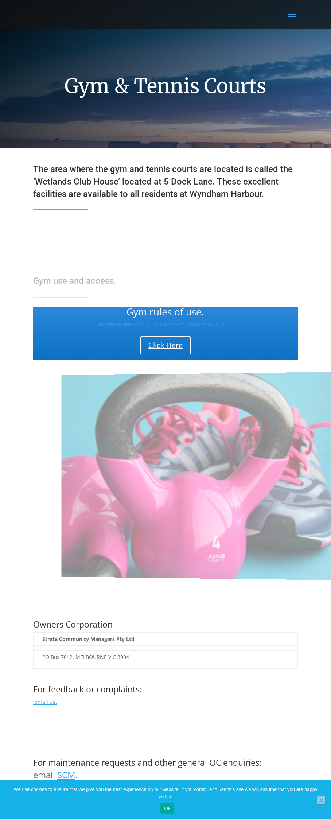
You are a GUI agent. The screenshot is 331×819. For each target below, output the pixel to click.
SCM (66, 775)
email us (45, 701)
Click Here (165, 345)
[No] (321, 800)
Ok (167, 808)
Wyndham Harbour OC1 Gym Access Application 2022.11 (165, 324)
